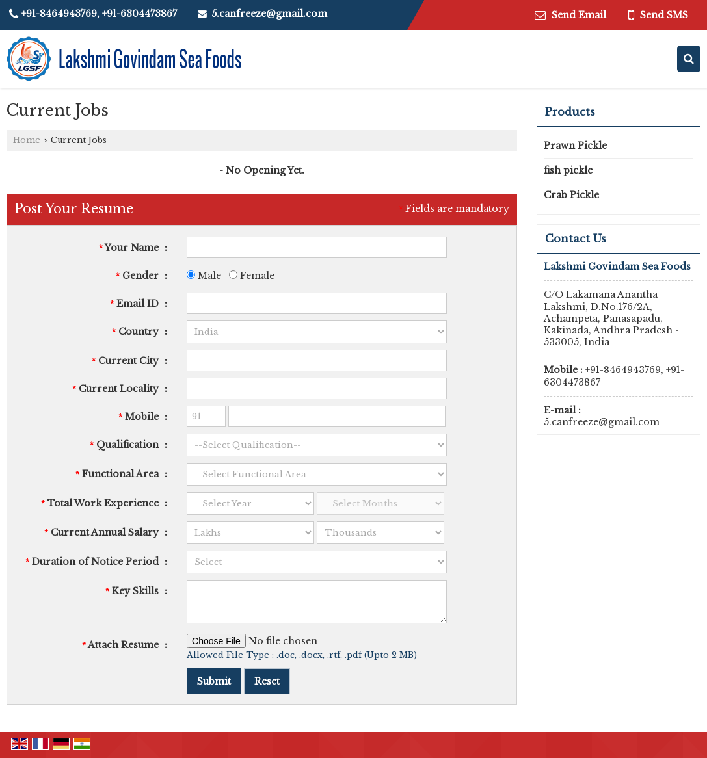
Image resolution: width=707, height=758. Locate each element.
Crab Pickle (571, 195)
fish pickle (568, 170)
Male (204, 275)
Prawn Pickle (575, 145)
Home (26, 140)
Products (570, 111)
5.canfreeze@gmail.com (269, 14)
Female (251, 275)
